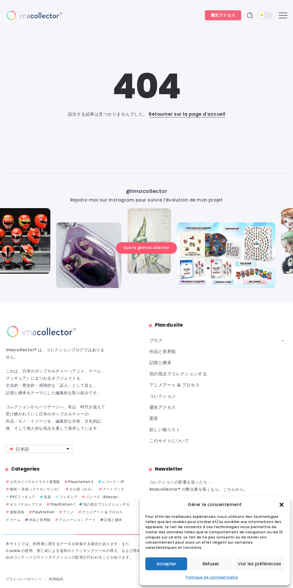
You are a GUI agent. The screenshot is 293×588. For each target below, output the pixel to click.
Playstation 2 (81, 481)
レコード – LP (113, 481)
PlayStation (44, 512)
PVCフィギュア (22, 496)
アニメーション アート (77, 519)
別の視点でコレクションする (106, 504)
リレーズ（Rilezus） (103, 496)
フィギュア (69, 496)
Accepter (166, 564)
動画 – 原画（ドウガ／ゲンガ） (35, 489)
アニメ (68, 512)
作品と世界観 (40, 519)
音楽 (47, 496)
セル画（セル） (81, 489)
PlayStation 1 (63, 504)
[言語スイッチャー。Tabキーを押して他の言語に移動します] (39, 449)
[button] (281, 505)
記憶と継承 (113, 519)
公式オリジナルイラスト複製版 (35, 481)
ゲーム (15, 519)
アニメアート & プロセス (102, 512)
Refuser (211, 564)
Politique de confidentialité (212, 577)
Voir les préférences (259, 564)
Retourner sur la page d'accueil (187, 114)
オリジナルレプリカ (26, 504)
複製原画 (17, 512)
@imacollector (146, 191)
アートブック (113, 489)
